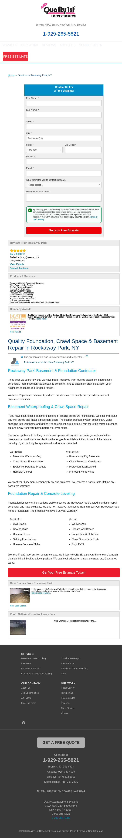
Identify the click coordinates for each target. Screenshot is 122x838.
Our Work (29, 46)
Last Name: (32, 110)
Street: (30, 122)
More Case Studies (18, 606)
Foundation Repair (30, 669)
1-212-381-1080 (61, 818)
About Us (67, 46)
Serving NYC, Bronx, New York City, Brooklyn (61, 24)
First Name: (32, 98)
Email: (30, 168)
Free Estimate (12, 57)
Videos (64, 713)
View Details (17, 264)
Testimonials (67, 693)
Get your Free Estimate (63, 230)
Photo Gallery (68, 688)
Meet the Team (28, 703)
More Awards (15, 332)
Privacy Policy (69, 831)
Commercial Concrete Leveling (36, 674)
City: (29, 133)
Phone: (30, 157)
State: (30, 145)
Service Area (89, 46)
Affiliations (26, 698)
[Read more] (41, 319)
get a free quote (61, 743)
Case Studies (67, 708)
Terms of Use (85, 831)
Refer (63, 674)
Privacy (41, 220)
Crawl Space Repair (71, 659)
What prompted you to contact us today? (46, 180)
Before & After (68, 698)
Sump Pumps (67, 664)
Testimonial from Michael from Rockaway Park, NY (49, 362)
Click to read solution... (41, 593)
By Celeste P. (17, 254)
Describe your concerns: (38, 192)
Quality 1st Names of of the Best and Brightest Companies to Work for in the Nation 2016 (67, 315)
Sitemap (98, 831)
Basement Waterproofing (33, 659)
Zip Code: (70, 145)
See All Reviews (19, 269)
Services (9, 46)
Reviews (49, 46)
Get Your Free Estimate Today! (63, 573)
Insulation (26, 664)
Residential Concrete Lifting (74, 669)
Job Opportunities (30, 693)
